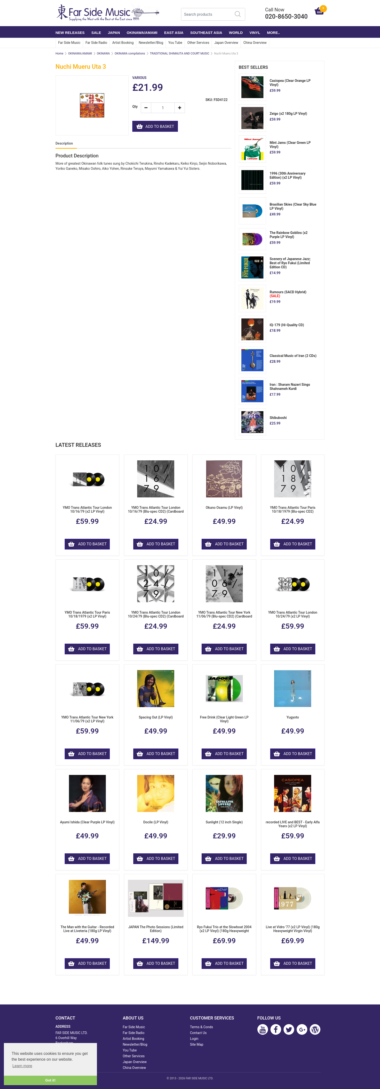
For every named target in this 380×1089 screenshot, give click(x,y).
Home (59, 53)
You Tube (175, 43)
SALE (96, 33)
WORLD (236, 33)
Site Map (196, 1044)
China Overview (255, 43)
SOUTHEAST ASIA (206, 33)
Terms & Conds (201, 1027)
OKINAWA (103, 53)
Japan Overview (226, 43)
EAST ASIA (173, 33)
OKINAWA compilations (130, 53)
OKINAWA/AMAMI (142, 33)
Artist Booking (123, 43)
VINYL (255, 33)
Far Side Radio (96, 43)
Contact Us (198, 1033)
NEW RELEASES (70, 33)
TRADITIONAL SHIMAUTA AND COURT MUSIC (179, 53)
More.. (273, 33)
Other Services (198, 43)
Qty (134, 107)
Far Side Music (69, 43)
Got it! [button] (50, 1080)
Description (64, 143)
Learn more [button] (22, 1066)
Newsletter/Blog (151, 43)
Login (194, 1039)
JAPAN (114, 33)
